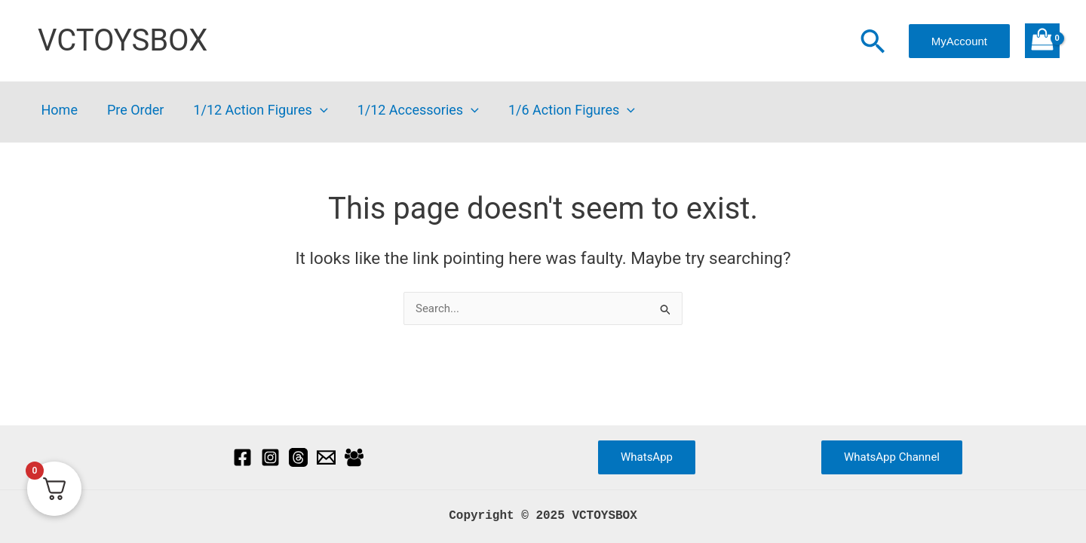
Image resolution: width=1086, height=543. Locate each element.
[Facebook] (242, 457)
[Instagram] (270, 457)
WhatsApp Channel (892, 457)
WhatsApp (647, 457)
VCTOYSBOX (122, 40)
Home (58, 110)
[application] (314, 110)
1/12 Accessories (410, 110)
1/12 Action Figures (255, 110)
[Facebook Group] (354, 457)
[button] (872, 43)
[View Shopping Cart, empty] (1042, 40)
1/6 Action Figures (561, 110)
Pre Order (131, 110)
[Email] (326, 457)
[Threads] (298, 457)
